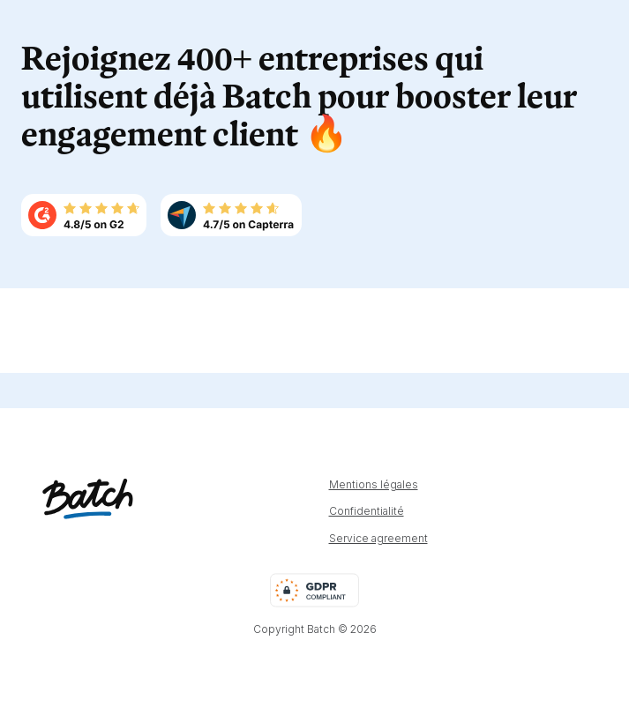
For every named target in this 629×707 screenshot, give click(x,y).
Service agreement (378, 538)
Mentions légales (373, 485)
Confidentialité (366, 511)
